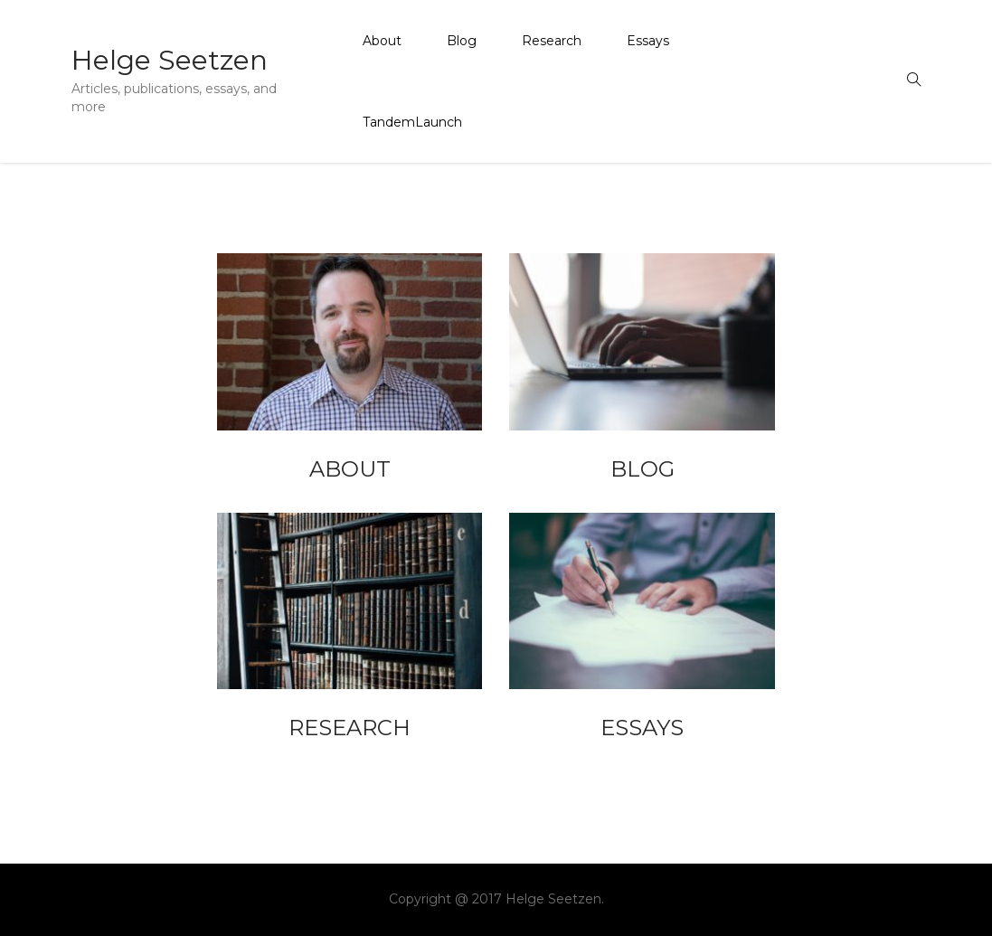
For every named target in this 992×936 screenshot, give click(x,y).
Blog (462, 41)
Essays (648, 41)
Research (551, 41)
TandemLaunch (412, 122)
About (382, 41)
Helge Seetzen (169, 60)
